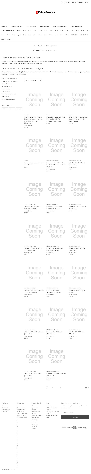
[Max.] (12, 108)
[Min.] (5, 108)
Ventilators (5, 96)
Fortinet (34, 409)
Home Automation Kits (9, 94)
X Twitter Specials (7, 30)
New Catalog (45, 26)
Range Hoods (6, 89)
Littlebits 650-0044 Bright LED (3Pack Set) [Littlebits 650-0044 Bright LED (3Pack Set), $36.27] (33, 249)
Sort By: (27, 80)
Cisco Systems (36, 406)
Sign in (74, 2)
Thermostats (6, 91)
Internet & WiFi (7, 86)
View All (34, 428)
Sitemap (4, 411)
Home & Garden (7, 84)
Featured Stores (77, 26)
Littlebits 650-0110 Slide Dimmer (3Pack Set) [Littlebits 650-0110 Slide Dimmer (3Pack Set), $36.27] (54, 208)
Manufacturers (18, 26)
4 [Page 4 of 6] (55, 387)
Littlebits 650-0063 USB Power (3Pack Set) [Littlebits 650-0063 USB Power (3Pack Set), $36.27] (54, 249)
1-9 (18, 30)
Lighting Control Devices (9, 81)
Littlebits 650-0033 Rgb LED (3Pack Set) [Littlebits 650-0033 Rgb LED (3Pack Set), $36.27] (34, 333)
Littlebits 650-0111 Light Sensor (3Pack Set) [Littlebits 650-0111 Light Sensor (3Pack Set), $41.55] (32, 208)
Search (68, 2)
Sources (5, 26)
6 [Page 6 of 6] (60, 387)
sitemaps (74, 35)
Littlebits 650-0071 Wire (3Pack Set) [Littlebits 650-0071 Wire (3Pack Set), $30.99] (77, 249)
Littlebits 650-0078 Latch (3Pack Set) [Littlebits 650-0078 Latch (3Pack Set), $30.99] (33, 375)
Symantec (34, 408)
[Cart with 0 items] (86, 2)
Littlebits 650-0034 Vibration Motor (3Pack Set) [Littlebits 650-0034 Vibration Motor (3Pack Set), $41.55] (34, 291)
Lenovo (34, 423)
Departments (32, 26)
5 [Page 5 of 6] (57, 387)
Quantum (34, 426)
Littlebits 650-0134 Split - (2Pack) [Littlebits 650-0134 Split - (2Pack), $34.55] (77, 291)
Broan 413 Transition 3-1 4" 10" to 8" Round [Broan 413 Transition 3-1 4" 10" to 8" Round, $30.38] (34, 164)
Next (87, 388)
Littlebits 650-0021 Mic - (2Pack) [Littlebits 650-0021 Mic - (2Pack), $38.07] (77, 333)
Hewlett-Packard (36, 411)
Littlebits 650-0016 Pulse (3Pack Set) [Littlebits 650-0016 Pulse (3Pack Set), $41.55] (54, 333)
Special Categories (60, 26)
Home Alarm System (8, 99)
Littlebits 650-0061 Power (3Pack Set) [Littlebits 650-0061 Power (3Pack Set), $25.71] (77, 208)
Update (19, 109)
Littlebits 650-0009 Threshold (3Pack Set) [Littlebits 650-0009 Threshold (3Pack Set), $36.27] (54, 291)
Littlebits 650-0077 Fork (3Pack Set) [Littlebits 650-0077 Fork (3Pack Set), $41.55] (77, 164)
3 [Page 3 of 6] (52, 387)
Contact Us (84, 35)
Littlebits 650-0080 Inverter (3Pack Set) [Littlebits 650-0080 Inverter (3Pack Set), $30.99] (55, 375)
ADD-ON (34, 413)
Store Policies (6, 39)
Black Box (34, 424)
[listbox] (36, 80)
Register (81, 2)
